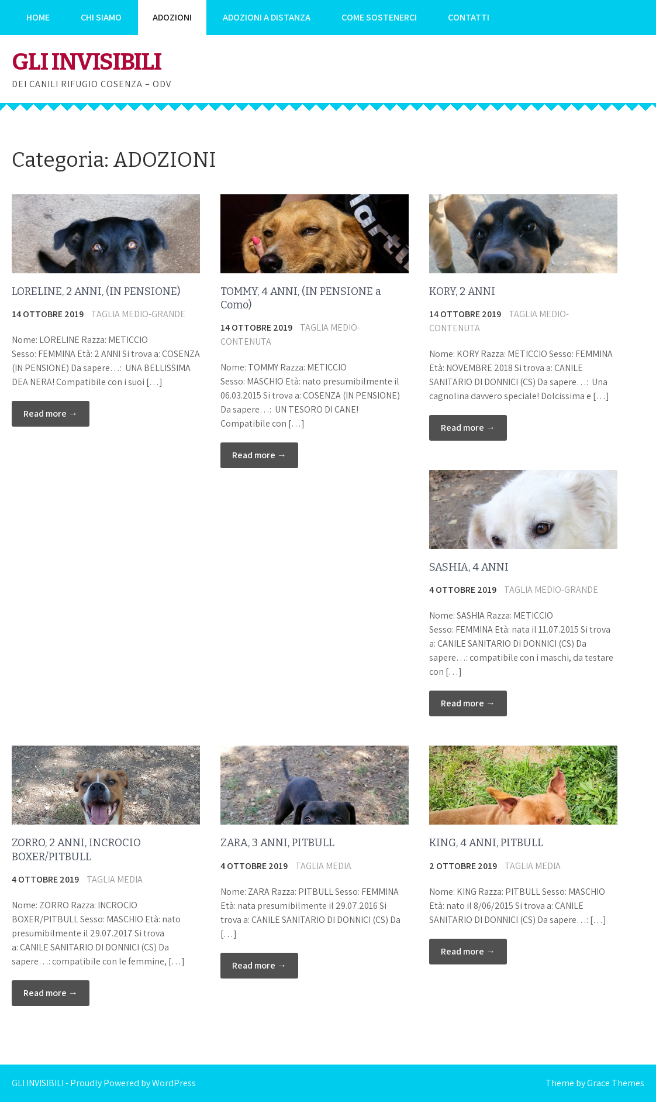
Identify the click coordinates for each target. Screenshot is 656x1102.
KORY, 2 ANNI (462, 291)
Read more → (50, 413)
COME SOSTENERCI (379, 17)
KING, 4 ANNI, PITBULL (486, 842)
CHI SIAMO (101, 17)
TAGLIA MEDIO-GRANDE (138, 314)
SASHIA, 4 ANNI (469, 567)
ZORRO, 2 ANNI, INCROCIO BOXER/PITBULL (76, 849)
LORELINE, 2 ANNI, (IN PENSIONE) (96, 291)
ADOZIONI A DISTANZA (266, 17)
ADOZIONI (172, 17)
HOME (38, 17)
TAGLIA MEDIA (115, 879)
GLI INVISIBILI (86, 62)
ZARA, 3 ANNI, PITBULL (277, 842)
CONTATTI (468, 17)
